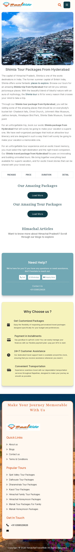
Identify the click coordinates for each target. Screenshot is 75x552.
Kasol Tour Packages (19, 489)
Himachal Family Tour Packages (24, 494)
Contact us (14, 454)
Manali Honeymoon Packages (23, 509)
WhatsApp (34, 277)
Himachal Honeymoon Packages (25, 499)
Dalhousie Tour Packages (21, 479)
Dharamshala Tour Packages (23, 484)
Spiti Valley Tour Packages (22, 474)
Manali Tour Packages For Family (25, 504)
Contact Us (37, 286)
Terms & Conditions (18, 459)
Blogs (11, 449)
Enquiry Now (49, 277)
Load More (37, 195)
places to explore (40, 83)
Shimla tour (31, 94)
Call (22, 277)
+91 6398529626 (37, 289)
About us (13, 444)
